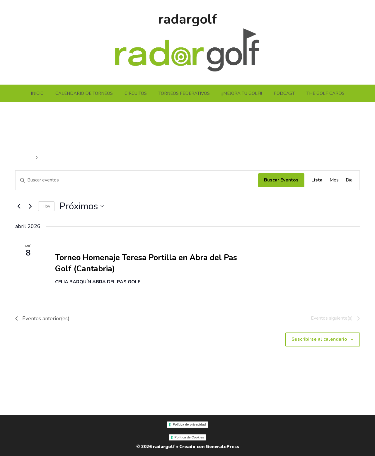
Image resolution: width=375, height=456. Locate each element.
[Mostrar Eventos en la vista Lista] (317, 180)
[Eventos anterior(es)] (18, 206)
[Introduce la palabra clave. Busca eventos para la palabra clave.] (137, 180)
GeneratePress (222, 447)
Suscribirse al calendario (319, 339)
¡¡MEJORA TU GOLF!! (241, 93)
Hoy (46, 206)
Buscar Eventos (281, 180)
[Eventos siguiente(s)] (30, 206)
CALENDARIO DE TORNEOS (84, 93)
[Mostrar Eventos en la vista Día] (349, 180)
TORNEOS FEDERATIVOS (184, 93)
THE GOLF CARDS (325, 93)
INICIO (37, 93)
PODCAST (284, 93)
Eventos (25, 157)
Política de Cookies (189, 437)
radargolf (187, 19)
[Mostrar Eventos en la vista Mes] (334, 180)
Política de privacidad (189, 424)
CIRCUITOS (136, 93)
